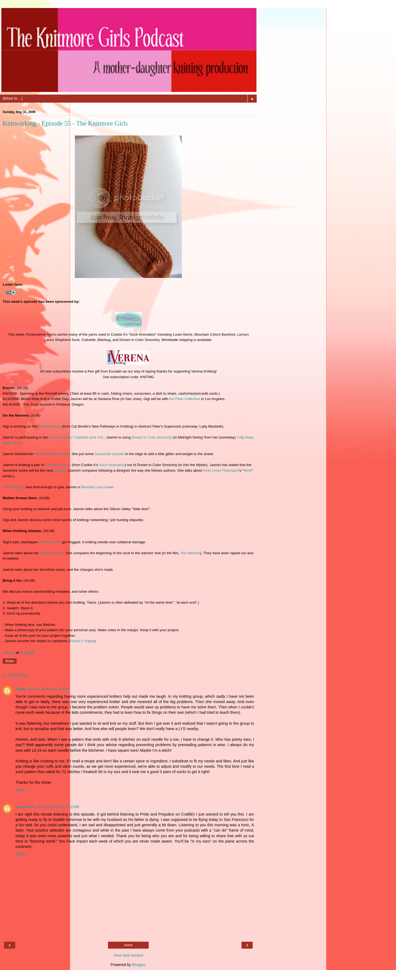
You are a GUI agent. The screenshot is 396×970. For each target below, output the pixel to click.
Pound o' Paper (82, 641)
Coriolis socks (50, 542)
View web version (128, 955)
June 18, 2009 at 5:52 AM (57, 807)
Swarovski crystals (109, 454)
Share (9, 661)
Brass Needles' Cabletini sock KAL (76, 437)
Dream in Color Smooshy (152, 437)
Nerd (247, 470)
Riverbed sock (49, 426)
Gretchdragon (14, 487)
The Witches (190, 553)
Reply (20, 790)
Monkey (60, 470)
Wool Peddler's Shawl (52, 454)
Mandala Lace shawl (97, 487)
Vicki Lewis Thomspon (221, 470)
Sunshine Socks (58, 465)
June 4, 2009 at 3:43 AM (48, 689)
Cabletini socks (52, 553)
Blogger (138, 965)
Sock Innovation (112, 465)
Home (128, 945)
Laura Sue (25, 807)
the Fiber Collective (184, 399)
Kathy (21, 689)
